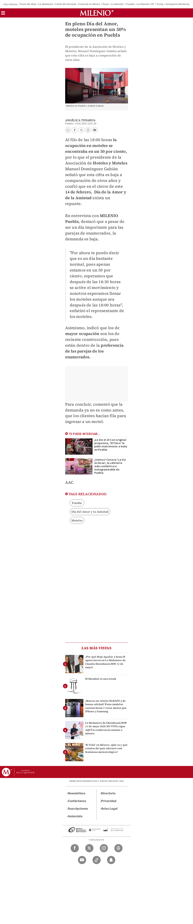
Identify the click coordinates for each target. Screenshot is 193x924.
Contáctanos (77, 801)
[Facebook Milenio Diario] (75, 848)
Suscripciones (78, 808)
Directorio (108, 793)
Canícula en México (89, 4)
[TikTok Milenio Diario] (96, 860)
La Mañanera (46, 4)
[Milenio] (96, 12)
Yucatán (130, 4)
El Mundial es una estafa (100, 679)
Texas (105, 4)
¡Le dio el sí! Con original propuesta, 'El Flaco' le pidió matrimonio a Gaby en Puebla (110, 445)
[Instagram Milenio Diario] (104, 848)
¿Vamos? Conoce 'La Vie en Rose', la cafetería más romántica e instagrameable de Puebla (110, 466)
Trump (160, 4)
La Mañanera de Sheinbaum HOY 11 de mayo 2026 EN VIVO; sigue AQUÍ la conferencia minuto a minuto (106, 728)
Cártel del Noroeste (65, 4)
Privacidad (108, 801)
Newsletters (76, 793)
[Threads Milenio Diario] (118, 848)
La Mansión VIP (145, 4)
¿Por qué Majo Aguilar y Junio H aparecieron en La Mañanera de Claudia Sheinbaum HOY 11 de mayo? (105, 662)
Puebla (77, 503)
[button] (3, 14)
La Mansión (117, 4)
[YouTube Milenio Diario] (82, 860)
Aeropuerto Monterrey (177, 4)
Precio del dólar (27, 4)
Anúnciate (75, 816)
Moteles (77, 520)
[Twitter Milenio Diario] (89, 848)
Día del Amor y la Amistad (90, 512)
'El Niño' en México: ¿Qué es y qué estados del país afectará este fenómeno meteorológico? (106, 748)
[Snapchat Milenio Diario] (111, 860)
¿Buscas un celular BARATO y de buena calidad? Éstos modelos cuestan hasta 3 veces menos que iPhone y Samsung (106, 706)
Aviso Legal (109, 808)
